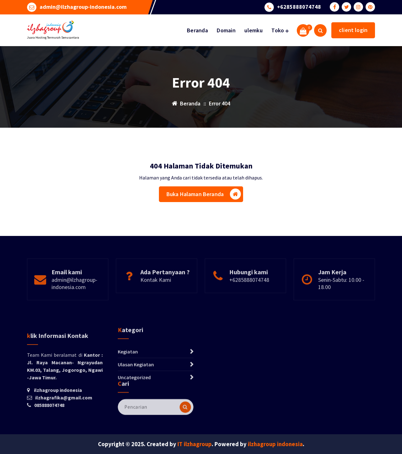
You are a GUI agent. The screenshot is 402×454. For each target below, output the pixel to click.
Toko (277, 30)
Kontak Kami (155, 296)
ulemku (253, 30)
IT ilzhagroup (194, 444)
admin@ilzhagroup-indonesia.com (83, 6)
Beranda (197, 30)
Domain (226, 30)
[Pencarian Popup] (320, 30)
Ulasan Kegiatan (136, 387)
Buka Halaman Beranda (203, 195)
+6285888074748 (299, 6)
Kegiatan (128, 374)
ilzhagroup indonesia (275, 444)
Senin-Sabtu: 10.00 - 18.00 (341, 299)
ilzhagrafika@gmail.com (63, 433)
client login (353, 30)
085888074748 (49, 441)
